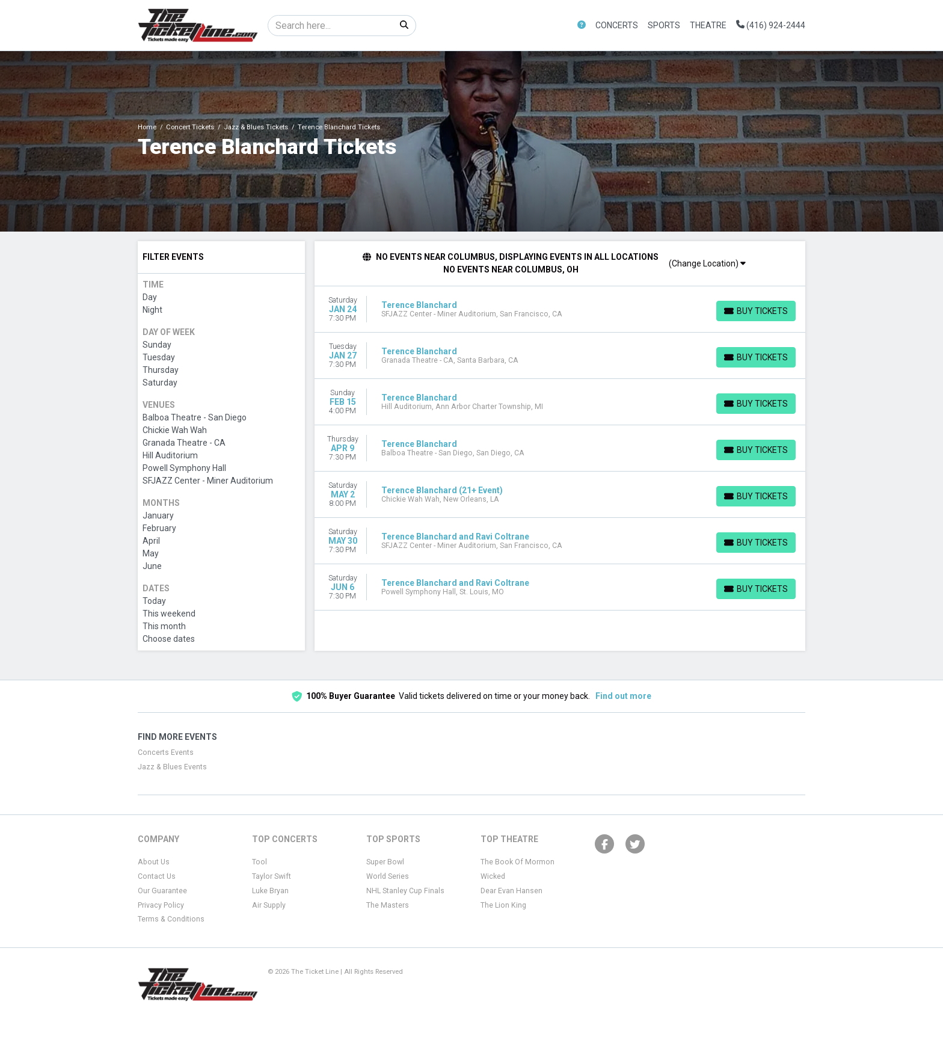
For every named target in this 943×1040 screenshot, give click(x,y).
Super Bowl (385, 862)
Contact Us (157, 876)
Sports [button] (664, 25)
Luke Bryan (270, 891)
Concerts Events (166, 752)
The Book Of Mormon (517, 862)
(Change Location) (707, 263)
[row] (560, 309)
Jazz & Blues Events (172, 767)
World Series (387, 876)
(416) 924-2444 (770, 25)
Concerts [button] (616, 25)
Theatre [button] (708, 25)
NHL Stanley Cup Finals (405, 891)
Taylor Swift (271, 876)
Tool (259, 862)
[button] (582, 25)
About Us (154, 862)
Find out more (623, 696)
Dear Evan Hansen (511, 891)
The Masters (387, 905)
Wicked (493, 876)
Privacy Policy (161, 905)
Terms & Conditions (171, 919)
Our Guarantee (162, 891)
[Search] (330, 25)
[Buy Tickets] (756, 311)
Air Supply (269, 905)
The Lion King (503, 905)
